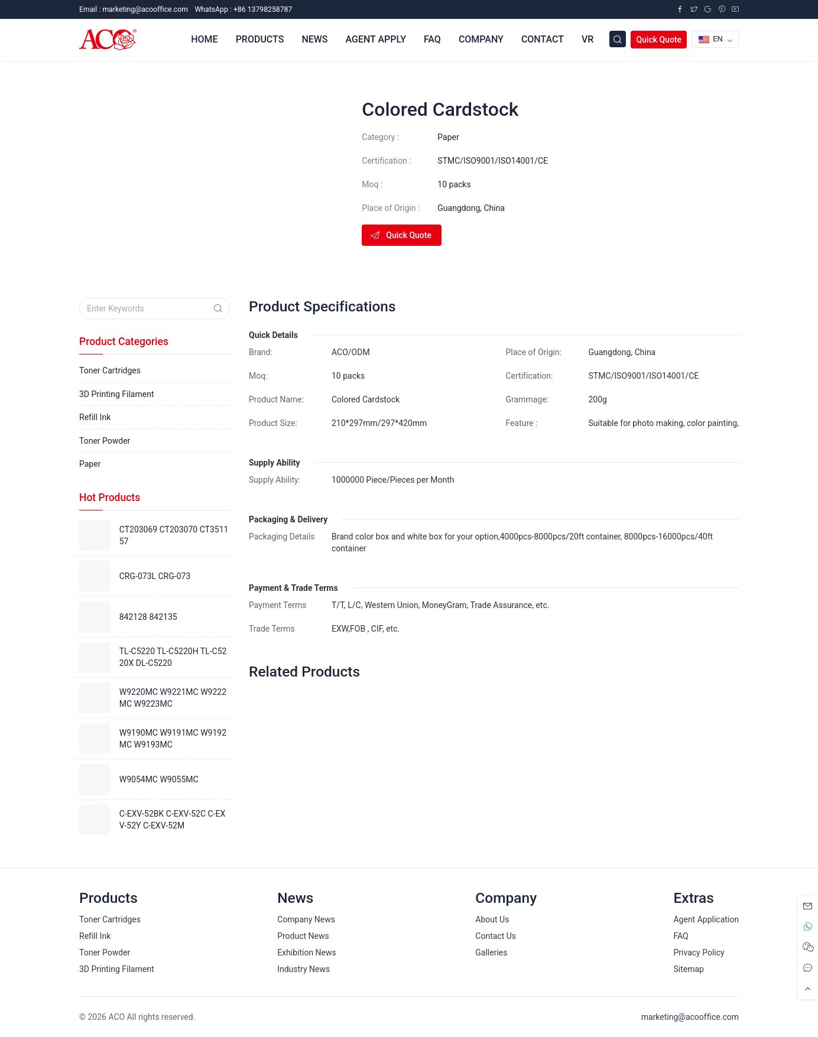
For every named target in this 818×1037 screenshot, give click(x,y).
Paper (448, 137)
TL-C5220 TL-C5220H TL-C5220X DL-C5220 (173, 657)
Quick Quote (658, 39)
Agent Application (706, 919)
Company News (306, 919)
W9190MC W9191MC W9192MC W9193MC (172, 738)
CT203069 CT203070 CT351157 (174, 535)
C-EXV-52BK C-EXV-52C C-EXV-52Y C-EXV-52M (172, 819)
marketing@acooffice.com (690, 1017)
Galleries (491, 952)
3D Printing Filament (116, 394)
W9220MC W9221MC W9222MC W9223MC (172, 697)
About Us (492, 919)
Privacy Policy (698, 952)
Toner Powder (104, 441)
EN (711, 38)
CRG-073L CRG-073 (155, 576)
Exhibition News (306, 952)
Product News (303, 936)
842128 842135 (148, 617)
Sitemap (688, 969)
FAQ (680, 936)
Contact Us (495, 936)
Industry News (303, 969)
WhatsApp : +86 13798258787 (243, 9)
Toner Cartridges (110, 370)
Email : (133, 9)
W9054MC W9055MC (159, 779)
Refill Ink (95, 417)
